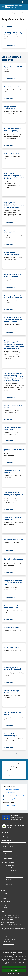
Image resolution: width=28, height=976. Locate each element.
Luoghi (5, 905)
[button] (14, 973)
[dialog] (14, 963)
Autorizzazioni (9, 884)
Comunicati (6, 896)
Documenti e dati (7, 858)
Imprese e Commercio (11, 868)
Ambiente (8, 879)
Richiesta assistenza (8, 944)
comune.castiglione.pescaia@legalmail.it (14, 928)
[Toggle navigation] (3, 6)
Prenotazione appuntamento (10, 937)
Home (3, 13)
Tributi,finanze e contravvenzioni (14, 877)
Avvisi (4, 898)
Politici (5, 853)
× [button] (26, 951)
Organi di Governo (8, 844)
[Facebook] (3, 836)
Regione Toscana (6, 2)
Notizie (5, 893)
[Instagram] (7, 836)
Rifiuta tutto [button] (14, 970)
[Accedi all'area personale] (22, 2)
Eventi (5, 907)
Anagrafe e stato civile (11, 865)
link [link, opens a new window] (6, 963)
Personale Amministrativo (10, 856)
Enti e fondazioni (7, 851)
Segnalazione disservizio (9, 939)
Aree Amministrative (8, 846)
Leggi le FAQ (6, 941)
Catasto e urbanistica (11, 870)
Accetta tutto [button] (14, 967)
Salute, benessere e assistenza (14, 882)
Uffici (4, 848)
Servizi (8, 13)
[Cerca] (25, 6)
